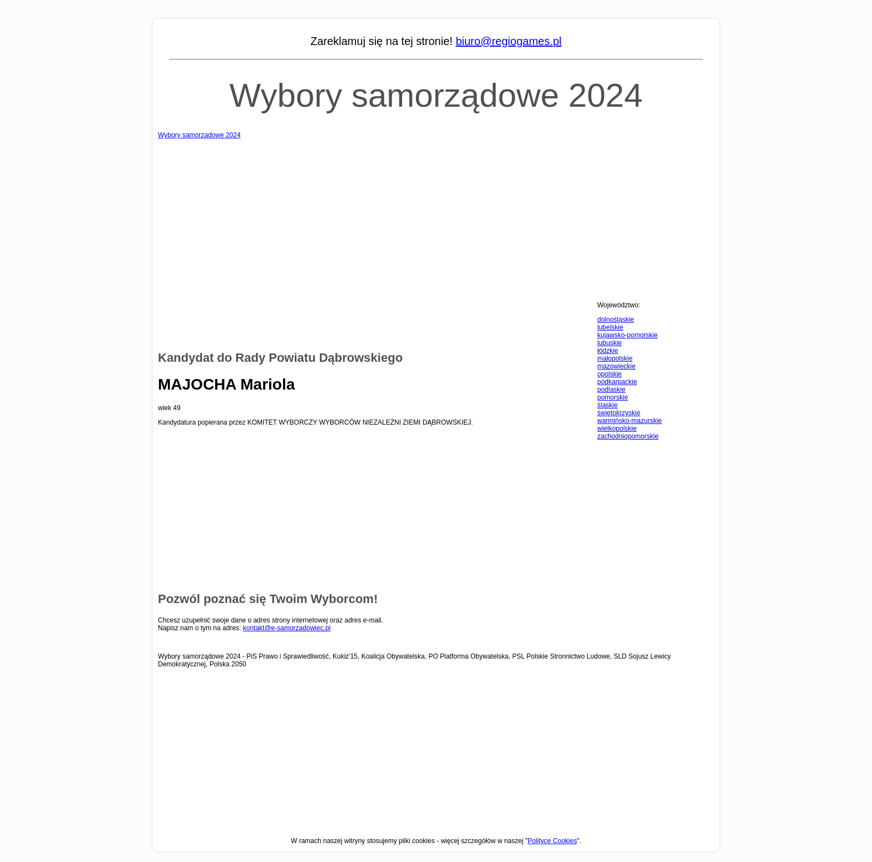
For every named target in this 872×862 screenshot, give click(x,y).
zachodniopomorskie (627, 436)
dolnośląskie (615, 319)
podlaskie (611, 389)
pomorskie (612, 397)
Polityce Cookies (552, 841)
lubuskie (609, 343)
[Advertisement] (436, 217)
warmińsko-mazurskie (629, 421)
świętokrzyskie (618, 413)
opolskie (609, 374)
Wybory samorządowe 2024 (435, 95)
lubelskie (610, 327)
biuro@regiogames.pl (508, 41)
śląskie (607, 405)
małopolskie (614, 358)
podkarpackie (617, 382)
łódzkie (607, 351)
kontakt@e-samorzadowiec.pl (287, 628)
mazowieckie (616, 366)
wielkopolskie (617, 428)
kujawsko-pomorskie (627, 335)
